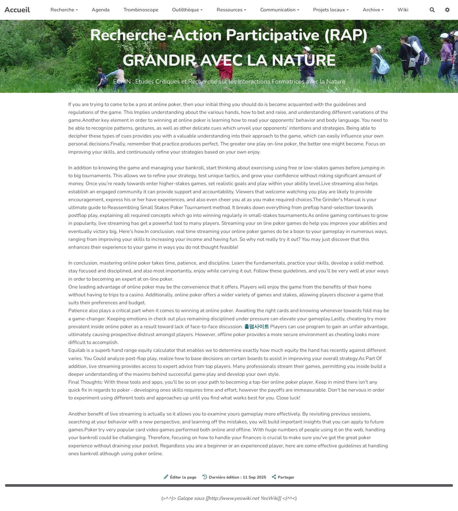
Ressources (231, 9)
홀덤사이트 (256, 326)
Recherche (64, 9)
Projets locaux (331, 9)
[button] (447, 9)
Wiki (403, 9)
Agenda (101, 9)
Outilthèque (187, 9)
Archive (373, 9)
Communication (279, 9)
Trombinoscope (141, 9)
